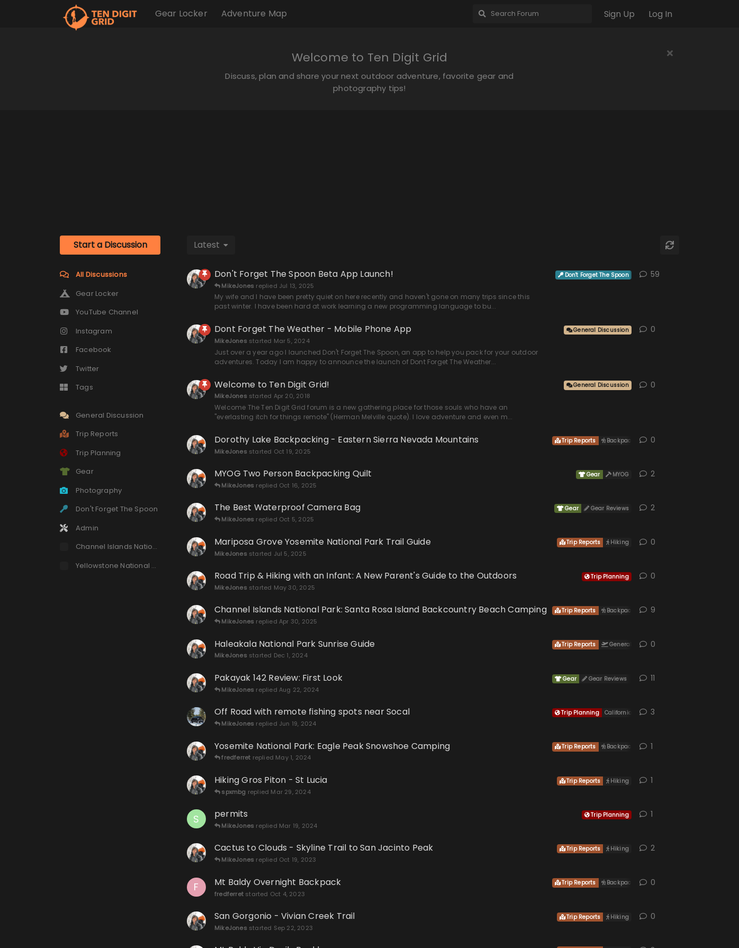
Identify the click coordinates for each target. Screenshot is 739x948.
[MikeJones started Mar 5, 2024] (196, 334)
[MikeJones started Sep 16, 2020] (196, 614)
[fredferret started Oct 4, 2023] (196, 887)
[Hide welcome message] (669, 52)
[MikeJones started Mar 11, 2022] (196, 478)
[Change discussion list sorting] (211, 245)
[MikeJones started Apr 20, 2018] (196, 389)
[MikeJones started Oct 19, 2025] (196, 444)
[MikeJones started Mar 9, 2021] (196, 682)
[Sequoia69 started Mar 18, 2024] (196, 818)
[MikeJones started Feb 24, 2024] (196, 784)
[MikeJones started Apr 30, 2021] (196, 512)
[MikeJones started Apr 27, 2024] (196, 751)
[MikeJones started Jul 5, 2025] (196, 546)
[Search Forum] (532, 13)
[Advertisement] (369, 163)
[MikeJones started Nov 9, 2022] (196, 278)
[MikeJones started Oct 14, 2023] (196, 852)
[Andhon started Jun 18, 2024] (196, 716)
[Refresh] (669, 245)
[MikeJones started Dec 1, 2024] (196, 648)
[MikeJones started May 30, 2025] (196, 580)
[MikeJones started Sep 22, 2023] (196, 921)
